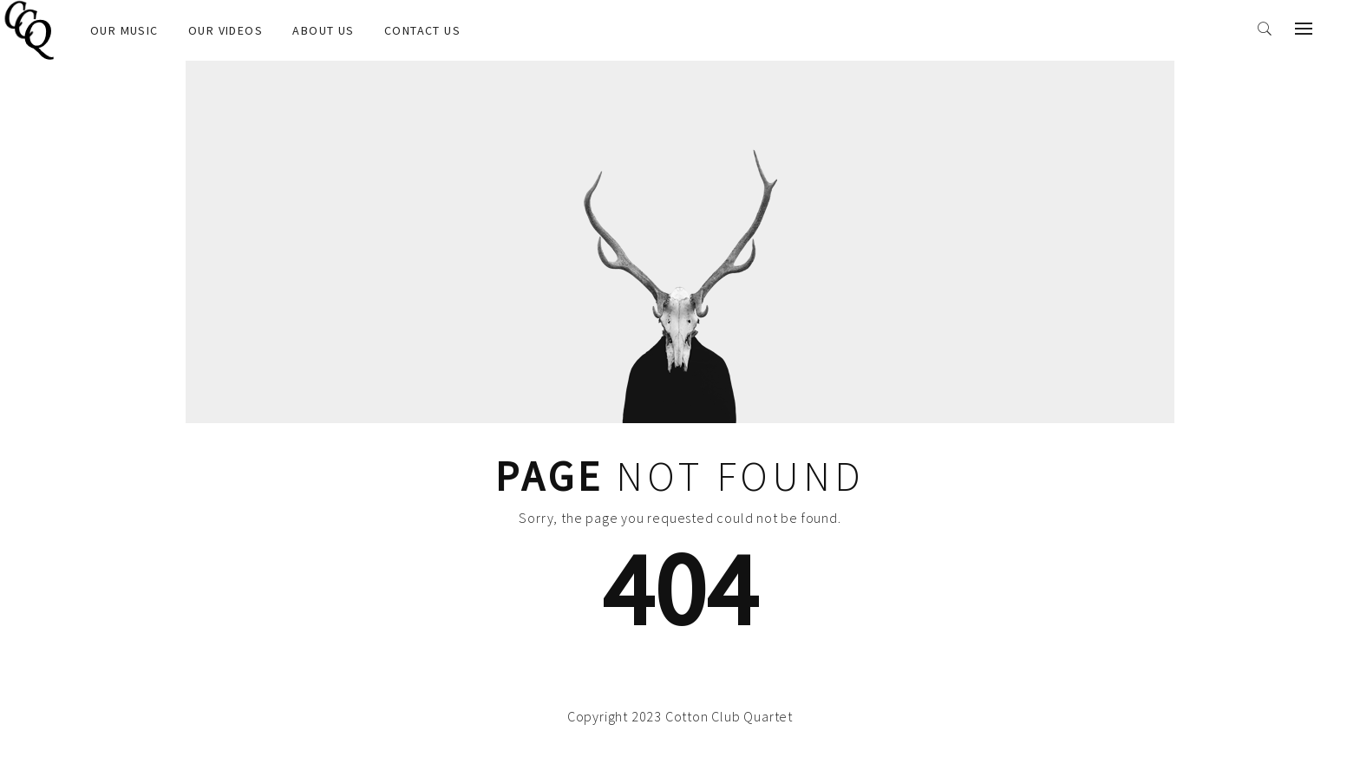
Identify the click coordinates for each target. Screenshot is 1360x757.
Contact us (422, 30)
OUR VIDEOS (225, 30)
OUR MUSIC (124, 30)
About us (323, 30)
